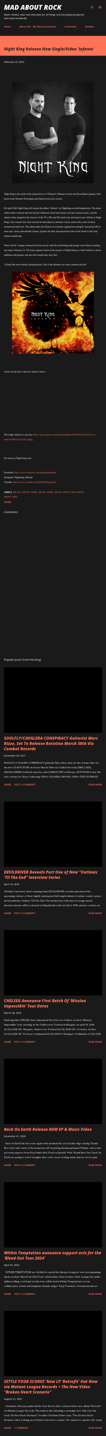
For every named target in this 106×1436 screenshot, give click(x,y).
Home (7, 26)
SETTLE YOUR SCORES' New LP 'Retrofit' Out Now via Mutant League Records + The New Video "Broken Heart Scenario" (51, 1387)
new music (77, 492)
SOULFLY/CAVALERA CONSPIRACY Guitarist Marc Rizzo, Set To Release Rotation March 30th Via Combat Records (51, 743)
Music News (46, 492)
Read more (95, 784)
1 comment (21, 1427)
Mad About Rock (33, 7)
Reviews (89, 26)
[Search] (92, 6)
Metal (17, 492)
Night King (11, 496)
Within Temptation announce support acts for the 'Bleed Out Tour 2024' (52, 1255)
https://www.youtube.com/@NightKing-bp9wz (34, 482)
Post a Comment (25, 784)
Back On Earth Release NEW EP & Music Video (48, 1129)
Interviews (70, 26)
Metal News (29, 492)
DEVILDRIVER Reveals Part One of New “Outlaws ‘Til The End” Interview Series (50, 874)
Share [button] (7, 502)
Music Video (62, 492)
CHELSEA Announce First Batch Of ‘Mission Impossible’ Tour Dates (45, 1003)
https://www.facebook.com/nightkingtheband (35, 472)
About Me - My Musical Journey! (37, 26)
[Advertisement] (53, 624)
